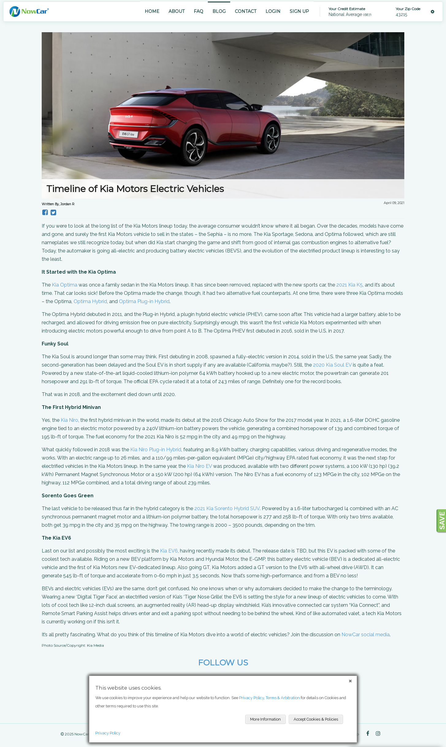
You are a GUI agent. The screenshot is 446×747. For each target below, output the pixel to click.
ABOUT (177, 11)
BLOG (219, 11)
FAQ (198, 11)
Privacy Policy (107, 733)
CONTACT (245, 11)
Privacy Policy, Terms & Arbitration (269, 697)
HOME (152, 11)
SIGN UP (299, 11)
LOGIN (272, 11)
